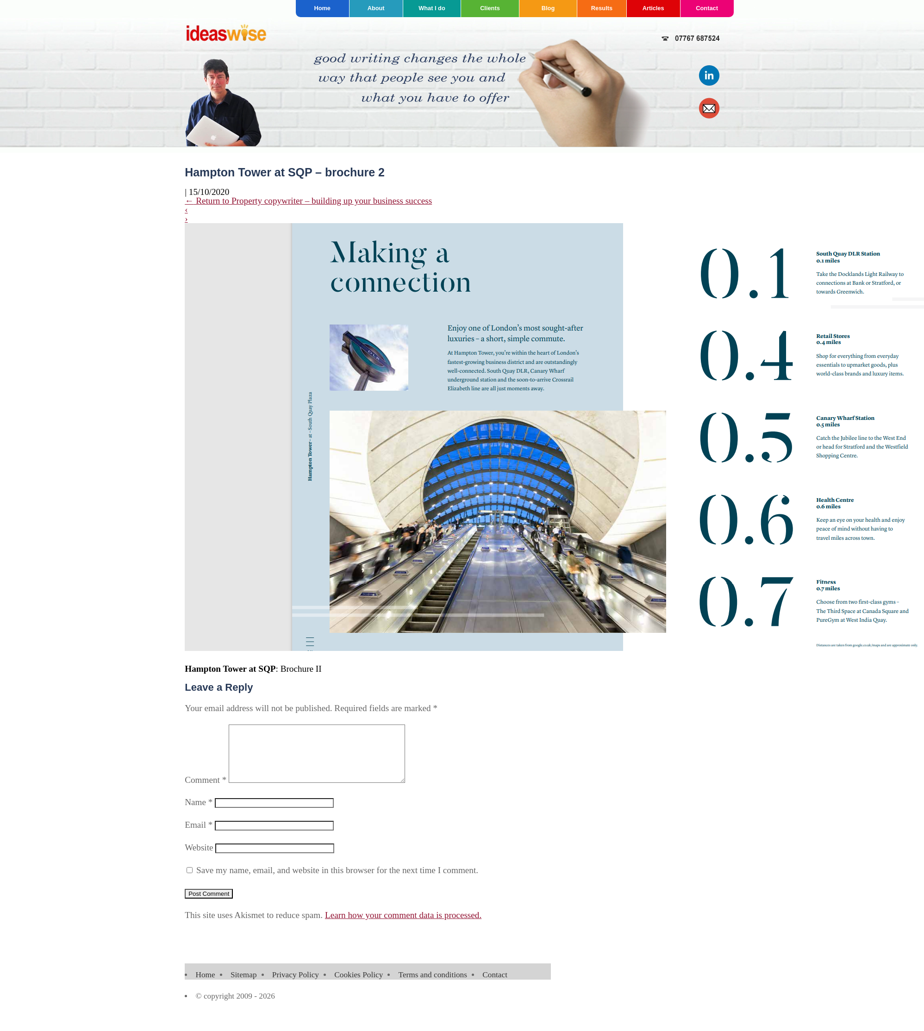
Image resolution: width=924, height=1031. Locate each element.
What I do (431, 8)
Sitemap (244, 985)
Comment (205, 791)
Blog (548, 8)
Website (199, 858)
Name (198, 813)
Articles (653, 8)
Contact (707, 8)
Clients (490, 8)
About (376, 8)
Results (601, 8)
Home (322, 8)
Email (198, 836)
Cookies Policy (358, 985)
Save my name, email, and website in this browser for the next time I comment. (337, 881)
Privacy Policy (295, 985)
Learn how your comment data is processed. (403, 926)
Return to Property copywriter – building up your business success (308, 201)
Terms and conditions (433, 985)
